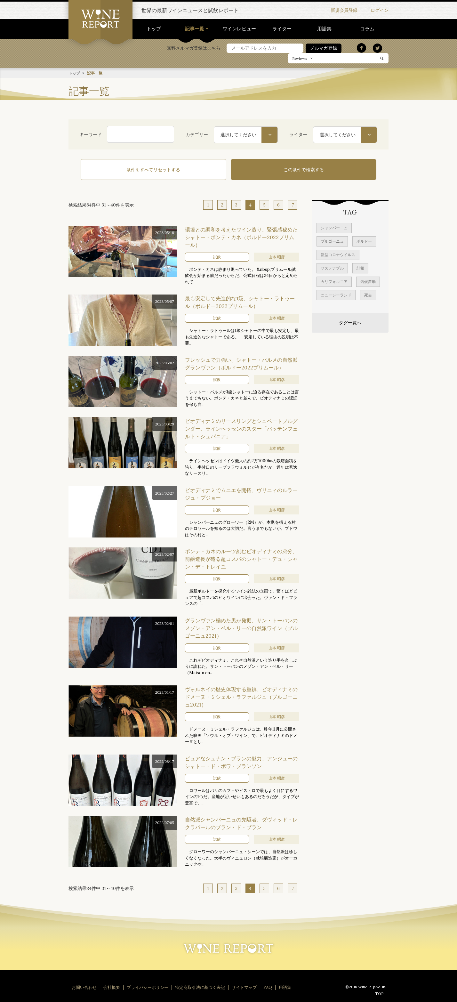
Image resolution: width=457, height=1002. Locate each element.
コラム (367, 29)
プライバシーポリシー (147, 986)
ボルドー (364, 240)
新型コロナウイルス (338, 253)
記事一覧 (194, 29)
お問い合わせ (84, 986)
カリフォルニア (334, 280)
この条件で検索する (270, 169)
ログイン (380, 10)
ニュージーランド (336, 293)
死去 (368, 293)
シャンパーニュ (334, 226)
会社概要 (111, 986)
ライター (282, 29)
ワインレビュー (239, 29)
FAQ (267, 986)
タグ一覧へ (350, 321)
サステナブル (332, 266)
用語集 (324, 29)
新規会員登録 (344, 10)
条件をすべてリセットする (187, 169)
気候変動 (368, 280)
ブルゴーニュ (332, 240)
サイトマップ (244, 986)
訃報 (360, 266)
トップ (154, 29)
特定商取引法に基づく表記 (200, 986)
